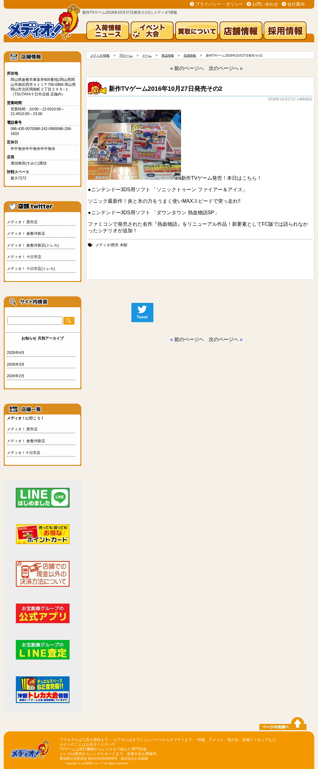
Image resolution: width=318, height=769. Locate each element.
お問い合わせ (265, 4)
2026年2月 (16, 376)
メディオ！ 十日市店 (24, 257)
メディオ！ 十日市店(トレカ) (31, 268)
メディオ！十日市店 (23, 453)
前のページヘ (189, 339)
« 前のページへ (187, 68)
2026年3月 (16, 364)
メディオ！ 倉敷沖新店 (26, 233)
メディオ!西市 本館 (111, 245)
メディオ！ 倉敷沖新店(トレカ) (33, 245)
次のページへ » (226, 68)
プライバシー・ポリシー (219, 4)
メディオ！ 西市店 (22, 222)
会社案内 (296, 4)
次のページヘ (223, 339)
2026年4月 (16, 352)
